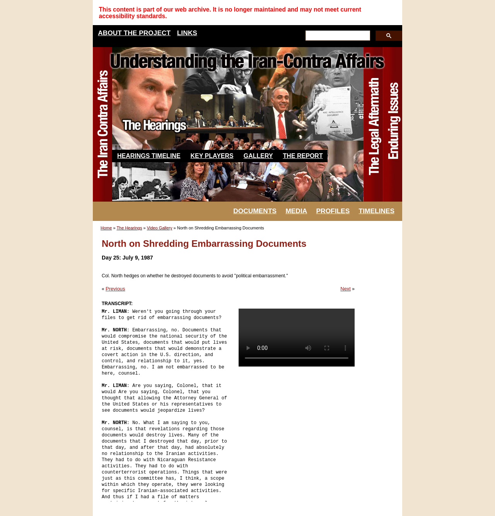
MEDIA (296, 211)
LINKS (187, 33)
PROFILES (333, 211)
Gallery (258, 156)
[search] (337, 36)
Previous (115, 289)
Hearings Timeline (149, 156)
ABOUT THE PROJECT (134, 33)
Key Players (212, 156)
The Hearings (129, 228)
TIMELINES (376, 211)
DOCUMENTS (255, 211)
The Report (303, 156)
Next (345, 289)
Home (106, 228)
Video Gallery (159, 228)
